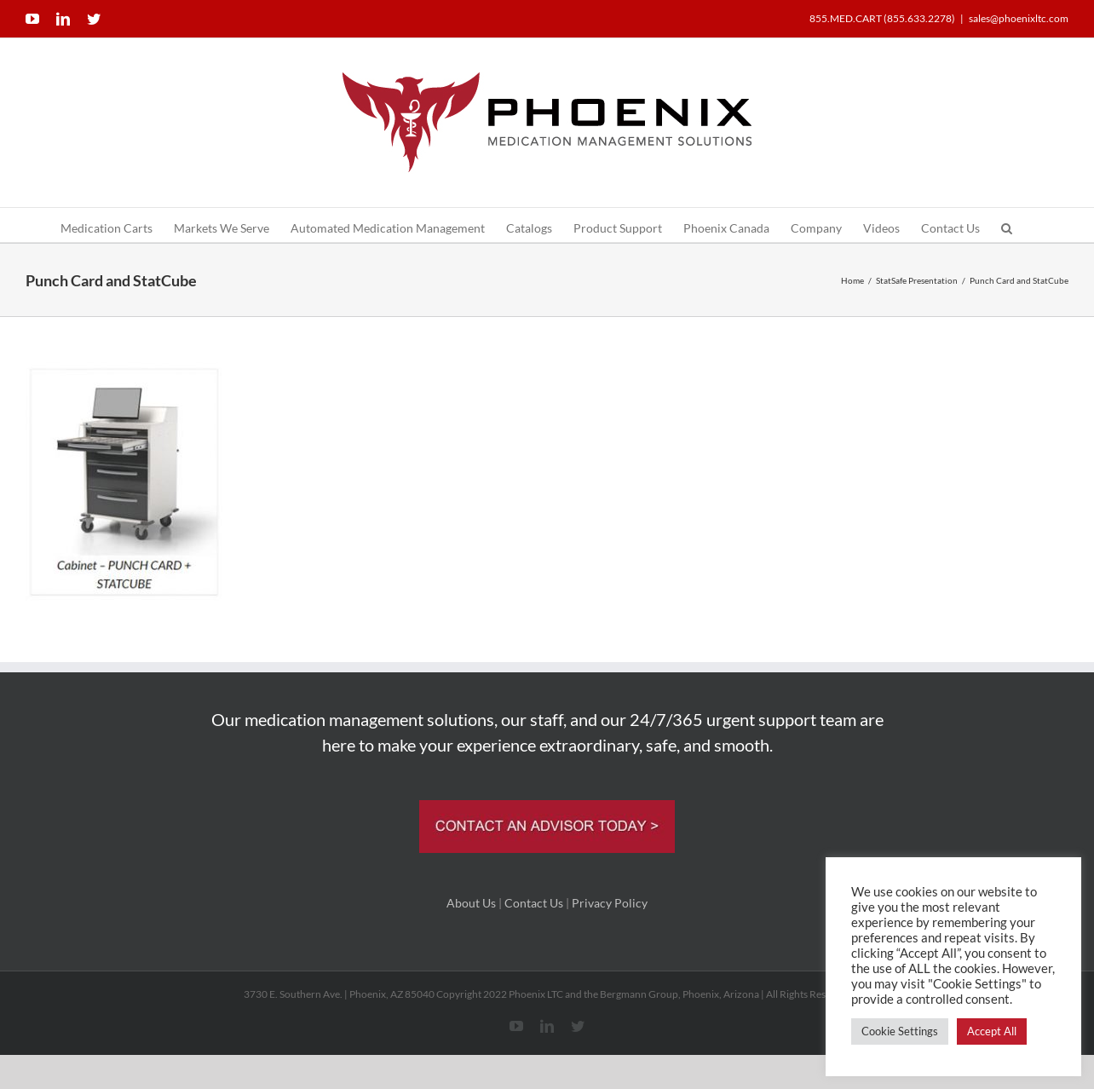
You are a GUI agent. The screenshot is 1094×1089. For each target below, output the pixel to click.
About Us (471, 903)
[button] (1006, 225)
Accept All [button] (991, 1031)
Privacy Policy (610, 903)
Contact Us (533, 903)
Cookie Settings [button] (899, 1031)
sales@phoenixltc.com (1018, 18)
